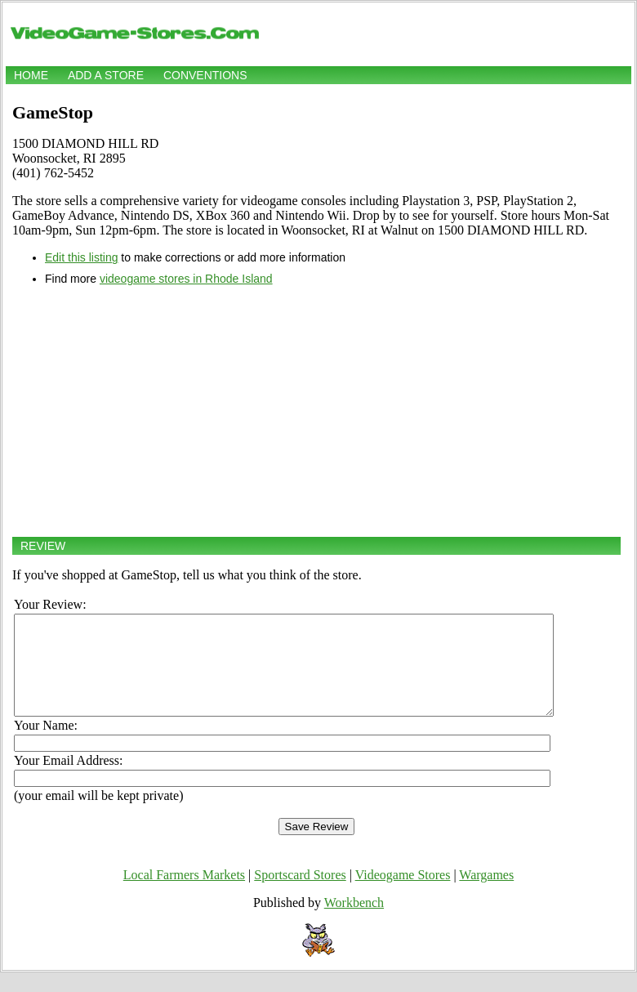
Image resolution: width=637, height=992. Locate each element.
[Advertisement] (316, 411)
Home (31, 75)
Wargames (486, 894)
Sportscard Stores (299, 894)
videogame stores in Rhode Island (186, 278)
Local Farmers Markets (184, 894)
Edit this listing (81, 257)
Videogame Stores (403, 894)
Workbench (354, 922)
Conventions (205, 75)
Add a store (106, 75)
